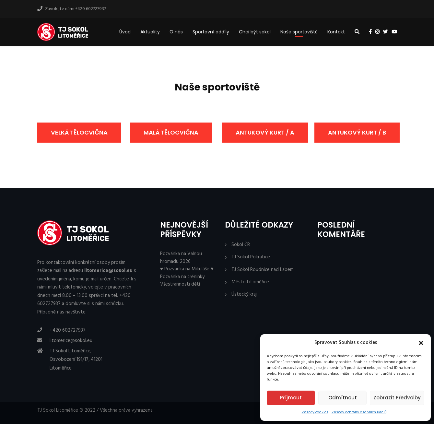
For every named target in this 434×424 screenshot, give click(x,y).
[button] (421, 343)
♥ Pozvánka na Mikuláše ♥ (187, 269)
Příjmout (291, 397)
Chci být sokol (255, 32)
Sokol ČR (240, 245)
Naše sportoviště (299, 32)
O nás (176, 32)
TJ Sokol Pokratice (250, 257)
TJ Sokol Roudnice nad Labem (262, 270)
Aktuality (150, 32)
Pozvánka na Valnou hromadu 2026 (181, 257)
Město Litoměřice (250, 282)
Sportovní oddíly (211, 32)
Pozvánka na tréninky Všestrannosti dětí (182, 280)
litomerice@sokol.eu (71, 341)
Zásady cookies (315, 412)
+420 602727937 (68, 330)
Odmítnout (342, 397)
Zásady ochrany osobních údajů (359, 412)
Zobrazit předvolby (397, 397)
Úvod (125, 32)
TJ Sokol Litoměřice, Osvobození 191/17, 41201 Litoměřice (76, 359)
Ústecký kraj (244, 294)
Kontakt (336, 32)
